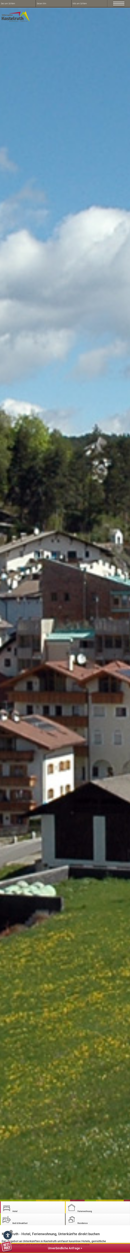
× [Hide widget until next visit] (11, 1231)
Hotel (9, 1207)
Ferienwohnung (79, 1207)
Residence (77, 1219)
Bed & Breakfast (15, 1219)
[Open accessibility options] (7, 1235)
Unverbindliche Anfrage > (42, 1247)
